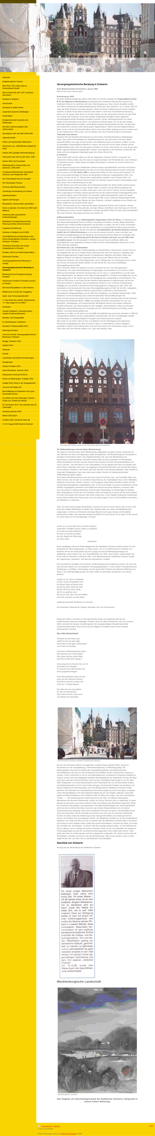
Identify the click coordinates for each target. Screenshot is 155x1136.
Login (151, 1126)
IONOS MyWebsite (68, 1134)
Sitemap (56, 1126)
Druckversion (45, 1126)
